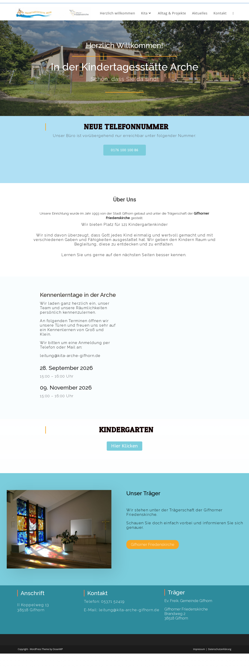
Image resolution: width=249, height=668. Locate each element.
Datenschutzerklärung (219, 663)
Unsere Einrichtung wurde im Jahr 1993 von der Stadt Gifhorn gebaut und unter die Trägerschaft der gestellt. (124, 229)
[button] (124, 164)
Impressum (199, 663)
